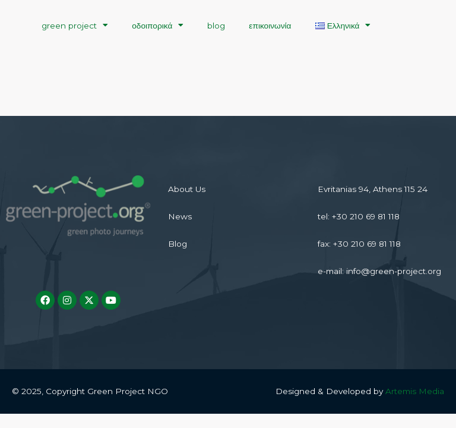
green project (75, 25)
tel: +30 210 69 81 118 (359, 216)
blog (216, 25)
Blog (177, 243)
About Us (186, 189)
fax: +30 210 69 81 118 (359, 243)
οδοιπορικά (157, 25)
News (180, 216)
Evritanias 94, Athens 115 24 (373, 189)
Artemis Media (414, 391)
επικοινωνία (270, 25)
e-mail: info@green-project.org (379, 271)
